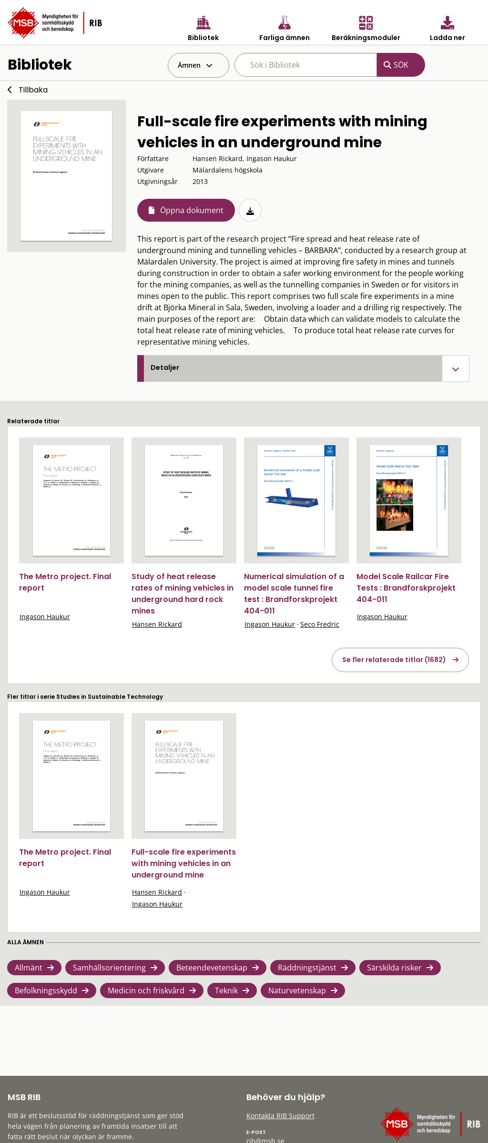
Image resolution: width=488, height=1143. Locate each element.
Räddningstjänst (307, 967)
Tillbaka (33, 89)
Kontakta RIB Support (280, 1115)
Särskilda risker (394, 967)
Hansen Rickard (157, 624)
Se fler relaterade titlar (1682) (394, 659)
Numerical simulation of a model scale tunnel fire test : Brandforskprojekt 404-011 (294, 593)
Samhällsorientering (109, 967)
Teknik (226, 990)
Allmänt (28, 967)
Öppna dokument (192, 210)
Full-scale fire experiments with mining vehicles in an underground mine (184, 863)
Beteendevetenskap (211, 967)
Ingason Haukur (45, 616)
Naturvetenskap (297, 990)
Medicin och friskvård (146, 990)
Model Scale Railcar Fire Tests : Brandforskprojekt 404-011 (406, 588)
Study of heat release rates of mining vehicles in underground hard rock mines (183, 593)
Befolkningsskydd (46, 990)
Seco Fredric (319, 624)
